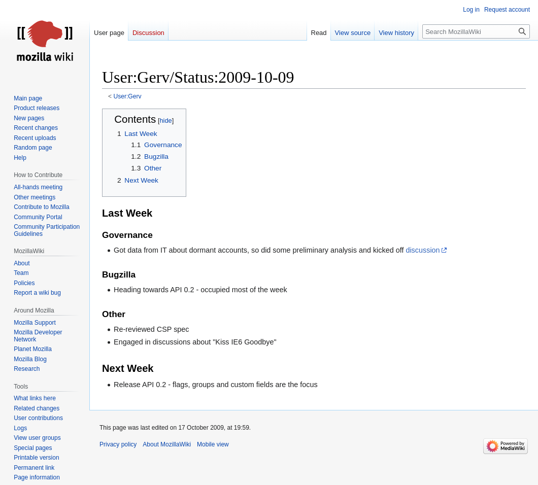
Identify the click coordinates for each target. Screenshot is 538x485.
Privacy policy (118, 444)
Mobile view (213, 444)
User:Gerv (128, 96)
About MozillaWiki (167, 444)
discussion (423, 250)
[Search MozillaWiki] (476, 31)
